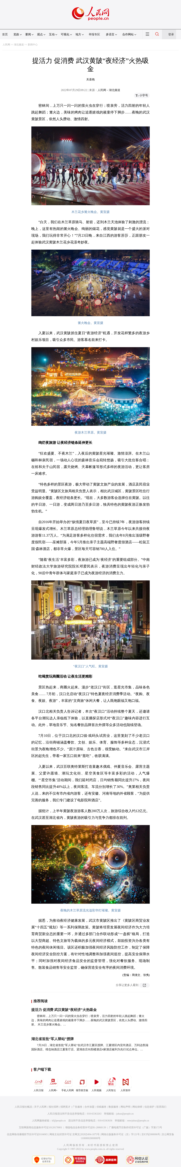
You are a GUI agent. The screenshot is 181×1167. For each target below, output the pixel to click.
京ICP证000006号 (150, 1134)
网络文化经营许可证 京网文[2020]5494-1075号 (74, 1134)
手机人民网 (67, 1084)
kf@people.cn (59, 1120)
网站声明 (125, 1106)
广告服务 (77, 1106)
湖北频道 (19, 44)
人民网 (6, 44)
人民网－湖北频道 (109, 90)
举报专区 (94, 34)
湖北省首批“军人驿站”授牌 (52, 1039)
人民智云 (111, 1084)
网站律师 (137, 1106)
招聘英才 (65, 1106)
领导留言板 (82, 1084)
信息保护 (149, 1106)
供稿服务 (101, 1106)
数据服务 (113, 1106)
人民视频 (96, 1084)
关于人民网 (40, 1106)
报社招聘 (54, 1106)
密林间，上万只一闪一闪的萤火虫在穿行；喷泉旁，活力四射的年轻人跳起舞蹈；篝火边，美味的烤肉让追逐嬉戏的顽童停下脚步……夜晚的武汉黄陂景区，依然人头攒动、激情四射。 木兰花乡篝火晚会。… (89, 1020)
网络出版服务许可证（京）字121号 (120, 1134)
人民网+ (53, 1084)
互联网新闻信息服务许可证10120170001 (40, 1127)
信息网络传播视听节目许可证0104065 (27, 1134)
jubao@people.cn (125, 1113)
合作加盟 (89, 1106)
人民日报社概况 (23, 1106)
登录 (171, 34)
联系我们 (161, 1106)
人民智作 (125, 1084)
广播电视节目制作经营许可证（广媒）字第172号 (135, 1127)
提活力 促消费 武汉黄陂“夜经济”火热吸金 (64, 1010)
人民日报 (38, 1084)
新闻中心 (33, 44)
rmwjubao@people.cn (138, 1120)
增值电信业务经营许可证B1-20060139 (85, 1127)
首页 (5, 34)
